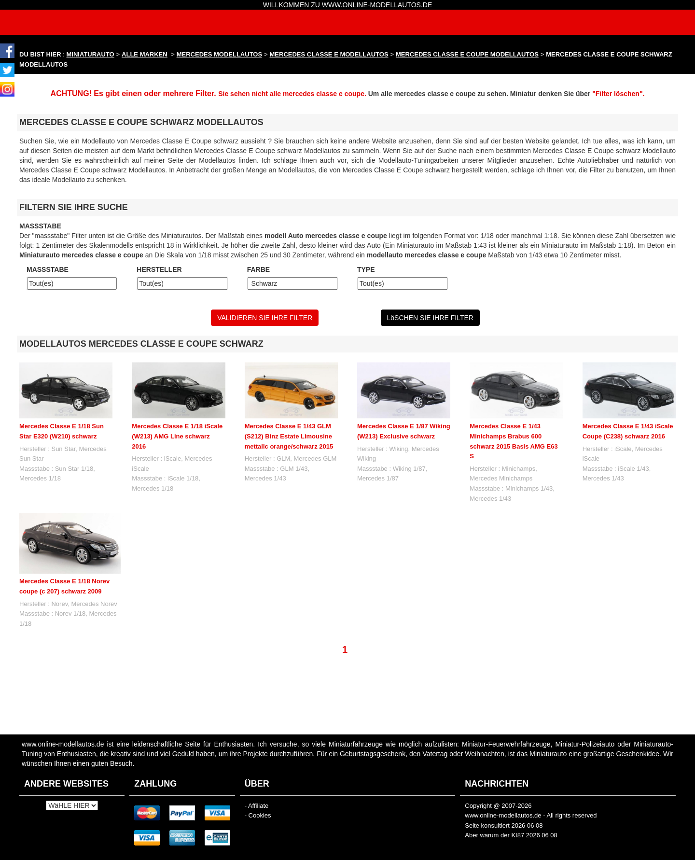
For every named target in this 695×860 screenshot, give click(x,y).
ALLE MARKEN (144, 54)
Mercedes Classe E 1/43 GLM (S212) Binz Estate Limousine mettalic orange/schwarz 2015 (289, 436)
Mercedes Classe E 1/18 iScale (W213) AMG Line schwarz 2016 (177, 436)
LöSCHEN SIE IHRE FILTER (430, 318)
